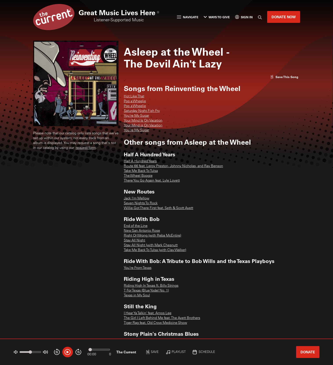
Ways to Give (217, 17)
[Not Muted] (16, 352)
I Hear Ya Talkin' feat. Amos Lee (147, 313)
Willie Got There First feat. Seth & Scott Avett (158, 208)
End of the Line (136, 226)
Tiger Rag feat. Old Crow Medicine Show (155, 323)
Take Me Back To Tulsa (141, 171)
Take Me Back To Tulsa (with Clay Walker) (155, 250)
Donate (308, 352)
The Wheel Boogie (138, 176)
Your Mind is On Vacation (143, 125)
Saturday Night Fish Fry (142, 111)
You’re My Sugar (136, 130)
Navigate (187, 17)
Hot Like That (134, 96)
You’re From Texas (137, 268)
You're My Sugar (136, 116)
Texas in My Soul (137, 295)
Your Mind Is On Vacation (143, 120)
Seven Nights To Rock (141, 203)
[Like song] (284, 77)
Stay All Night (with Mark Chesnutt (151, 245)
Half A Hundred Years (140, 161)
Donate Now (284, 17)
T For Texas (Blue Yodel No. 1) (146, 290)
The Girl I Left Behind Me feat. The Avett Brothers (162, 318)
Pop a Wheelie (135, 101)
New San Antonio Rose (142, 231)
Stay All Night (134, 240)
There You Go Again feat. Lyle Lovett (152, 180)
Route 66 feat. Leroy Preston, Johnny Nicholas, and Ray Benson (173, 166)
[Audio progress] (99, 349)
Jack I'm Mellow (136, 198)
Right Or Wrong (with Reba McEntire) (152, 235)
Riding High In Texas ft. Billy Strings (151, 286)
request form (86, 148)
